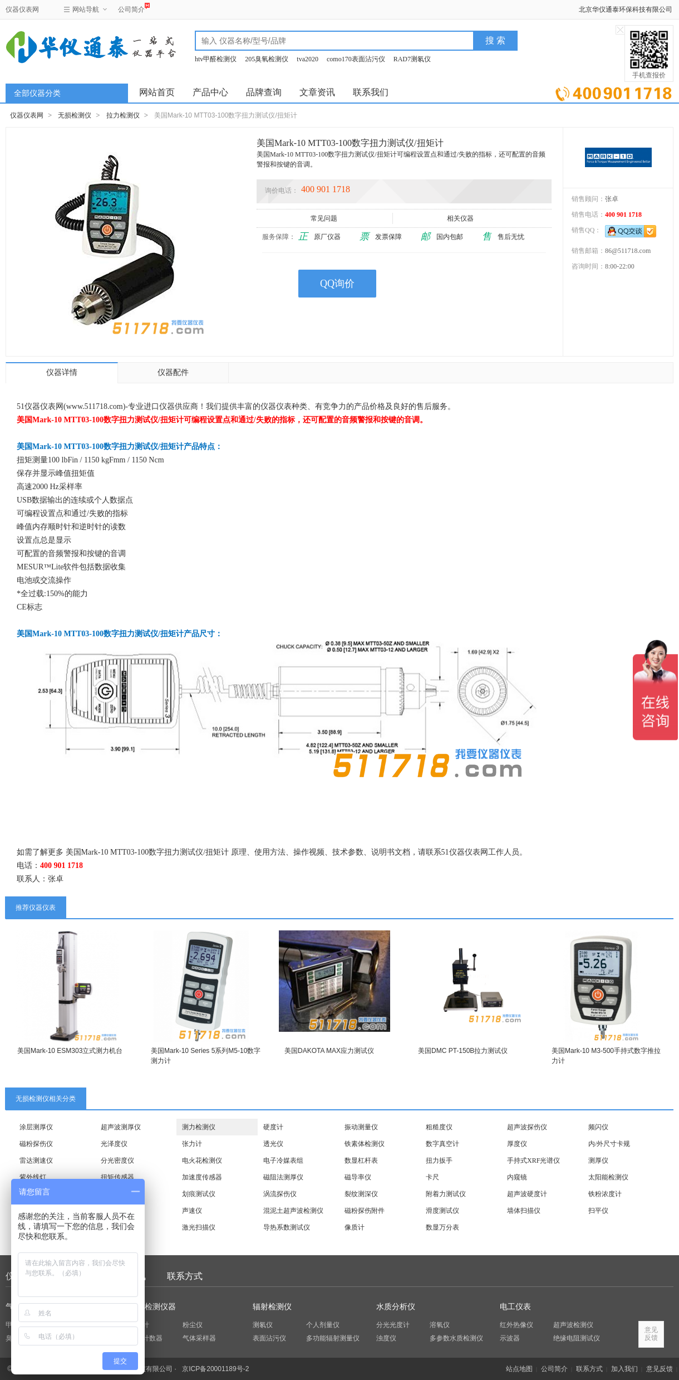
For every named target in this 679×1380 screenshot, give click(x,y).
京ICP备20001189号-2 (215, 1369)
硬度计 (273, 1127)
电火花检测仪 (202, 1160)
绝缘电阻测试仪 (576, 1338)
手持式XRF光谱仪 (533, 1160)
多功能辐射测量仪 (333, 1338)
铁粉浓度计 (605, 1194)
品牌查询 (264, 92)
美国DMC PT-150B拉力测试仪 (463, 1051)
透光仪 (273, 1144)
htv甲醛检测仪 (216, 59)
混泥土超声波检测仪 (293, 1211)
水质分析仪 (395, 1307)
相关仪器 (461, 218)
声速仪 (192, 1211)
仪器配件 (173, 372)
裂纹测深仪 (361, 1194)
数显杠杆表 (361, 1160)
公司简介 (131, 8)
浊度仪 (386, 1338)
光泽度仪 (114, 1144)
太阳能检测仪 (608, 1177)
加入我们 (624, 1369)
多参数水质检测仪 (456, 1338)
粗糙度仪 (439, 1127)
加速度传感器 (202, 1177)
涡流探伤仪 (280, 1194)
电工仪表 (515, 1307)
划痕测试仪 (198, 1194)
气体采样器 (199, 1338)
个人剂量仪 (323, 1325)
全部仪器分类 (37, 93)
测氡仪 (263, 1325)
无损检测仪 (74, 115)
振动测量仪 (361, 1127)
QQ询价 (337, 283)
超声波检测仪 (573, 1325)
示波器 (510, 1338)
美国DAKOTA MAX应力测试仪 (329, 1051)
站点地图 (519, 1369)
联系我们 (370, 92)
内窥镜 (517, 1177)
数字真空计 (442, 1144)
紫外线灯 (32, 1177)
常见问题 (325, 218)
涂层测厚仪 (36, 1127)
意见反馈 (659, 1369)
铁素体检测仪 (365, 1144)
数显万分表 (442, 1227)
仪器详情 (61, 372)
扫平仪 (598, 1211)
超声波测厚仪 (121, 1127)
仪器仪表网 (22, 9)
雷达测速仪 (36, 1160)
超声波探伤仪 (527, 1127)
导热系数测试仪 (286, 1227)
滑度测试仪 (442, 1211)
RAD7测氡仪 (412, 59)
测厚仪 (598, 1160)
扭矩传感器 (117, 1177)
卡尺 (432, 1177)
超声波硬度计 (527, 1194)
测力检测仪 (198, 1127)
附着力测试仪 (446, 1194)
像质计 (355, 1227)
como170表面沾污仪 (356, 59)
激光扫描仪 (198, 1227)
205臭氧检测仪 (266, 59)
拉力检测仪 (123, 115)
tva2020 (307, 59)
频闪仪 (598, 1127)
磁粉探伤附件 (365, 1211)
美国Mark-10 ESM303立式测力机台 (69, 1051)
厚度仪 (517, 1144)
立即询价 (613, 91)
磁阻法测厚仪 (283, 1177)
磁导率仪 (358, 1177)
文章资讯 (317, 92)
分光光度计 (393, 1325)
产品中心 (210, 92)
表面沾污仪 (269, 1338)
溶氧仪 (440, 1325)
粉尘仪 (193, 1325)
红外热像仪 (516, 1325)
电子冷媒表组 (283, 1160)
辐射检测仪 (272, 1307)
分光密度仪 (117, 1160)
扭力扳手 (439, 1160)
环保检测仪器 (152, 1307)
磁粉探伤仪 (36, 1144)
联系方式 (185, 1276)
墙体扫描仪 (523, 1211)
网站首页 (157, 92)
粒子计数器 (146, 1338)
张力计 (192, 1144)
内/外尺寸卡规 (609, 1144)
